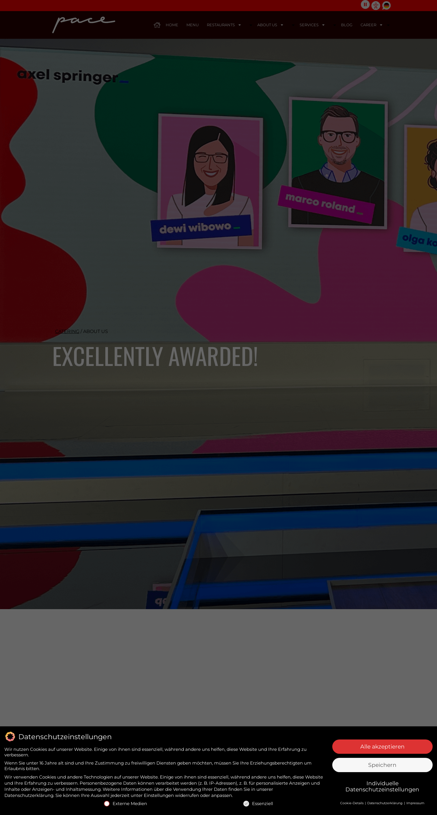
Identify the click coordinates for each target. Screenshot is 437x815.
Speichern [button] (382, 764)
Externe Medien (125, 803)
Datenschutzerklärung (28, 795)
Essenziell (258, 803)
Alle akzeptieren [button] (382, 746)
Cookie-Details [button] (352, 802)
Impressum (415, 802)
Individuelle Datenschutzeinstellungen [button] (382, 786)
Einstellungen (159, 795)
